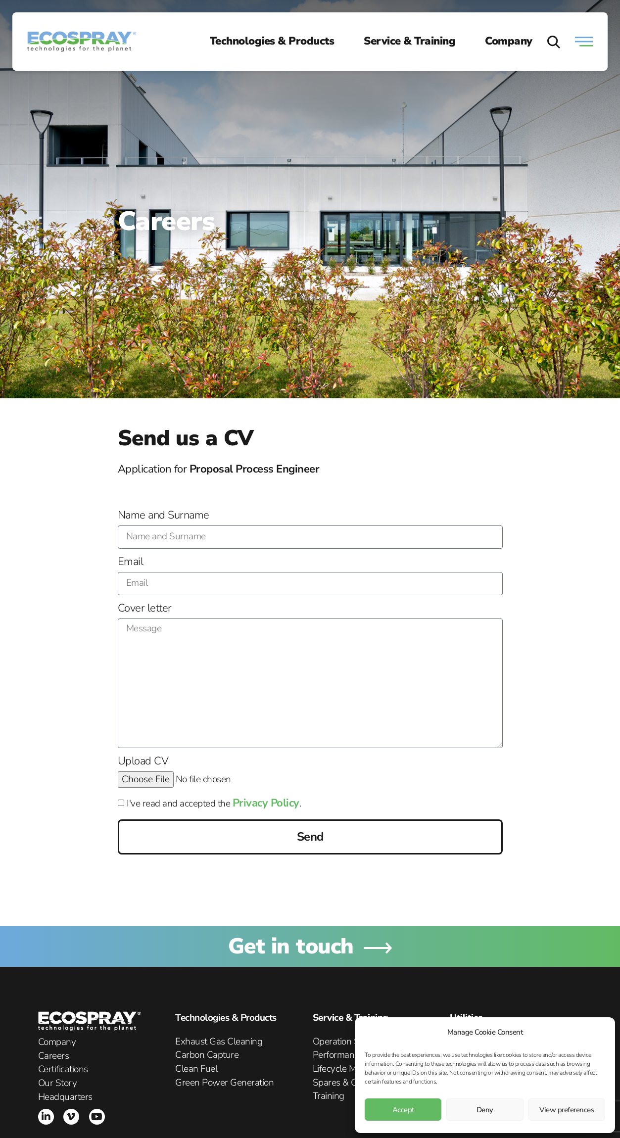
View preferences (566, 1110)
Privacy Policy (266, 803)
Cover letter (145, 609)
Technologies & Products (272, 41)
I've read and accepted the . (214, 803)
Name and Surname (163, 516)
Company (508, 41)
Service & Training (409, 41)
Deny (485, 1110)
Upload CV (143, 762)
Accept (403, 1110)
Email (130, 562)
